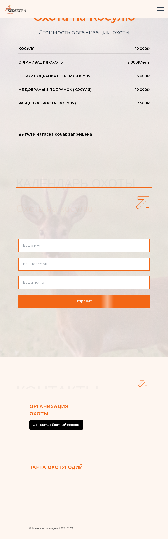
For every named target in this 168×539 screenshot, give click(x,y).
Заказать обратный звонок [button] (56, 425)
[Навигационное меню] (161, 9)
